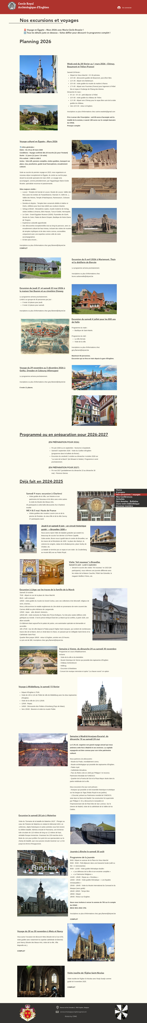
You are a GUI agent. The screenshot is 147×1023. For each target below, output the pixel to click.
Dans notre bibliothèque (127, 504)
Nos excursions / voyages (128, 494)
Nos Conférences (124, 497)
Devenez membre (124, 506)
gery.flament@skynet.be (54, 640)
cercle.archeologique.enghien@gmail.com (73, 1012)
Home (119, 490)
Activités (120, 499)
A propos (120, 492)
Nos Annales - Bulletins (127, 501)
